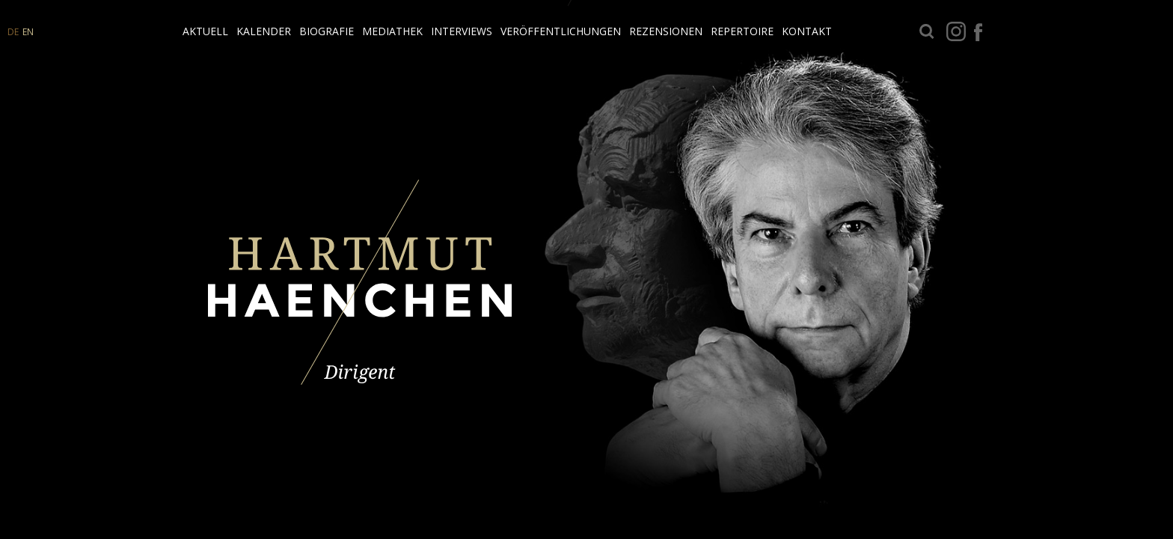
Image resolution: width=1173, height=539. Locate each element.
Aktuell (205, 31)
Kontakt (807, 31)
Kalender (263, 31)
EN (28, 31)
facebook (978, 31)
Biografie (326, 31)
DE (13, 31)
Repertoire (742, 31)
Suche (927, 32)
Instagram (956, 31)
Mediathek (392, 31)
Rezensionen (665, 31)
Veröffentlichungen (560, 31)
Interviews (461, 31)
